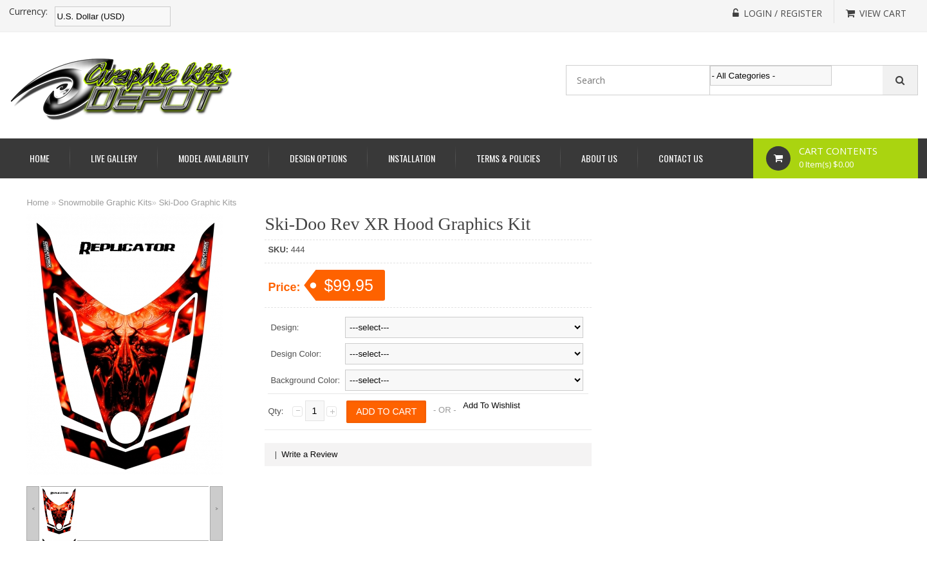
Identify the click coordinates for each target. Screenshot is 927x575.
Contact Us (681, 158)
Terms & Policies (508, 158)
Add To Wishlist (491, 405)
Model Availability (213, 158)
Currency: (28, 11)
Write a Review (309, 454)
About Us (599, 158)
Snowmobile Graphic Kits (105, 202)
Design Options (318, 158)
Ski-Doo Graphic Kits (198, 202)
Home (40, 158)
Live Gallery (114, 158)
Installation (411, 158)
